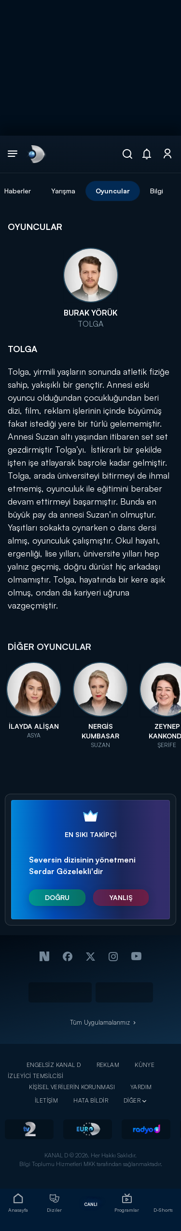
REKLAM (108, 1064)
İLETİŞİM (46, 1100)
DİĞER (132, 1100)
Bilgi (156, 191)
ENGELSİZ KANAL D (54, 1064)
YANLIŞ (121, 897)
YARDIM (141, 1087)
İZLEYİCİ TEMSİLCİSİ (35, 1075)
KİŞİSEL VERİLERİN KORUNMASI (72, 1087)
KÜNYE (144, 1064)
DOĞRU (57, 897)
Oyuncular (113, 191)
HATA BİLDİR (90, 1100)
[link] (35, 154)
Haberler (17, 191)
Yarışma (63, 191)
